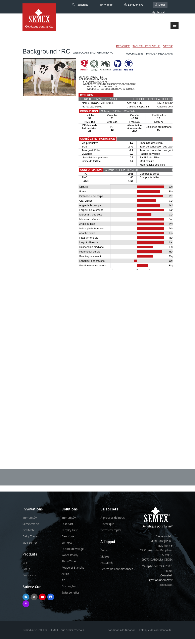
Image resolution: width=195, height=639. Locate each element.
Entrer (160, 4)
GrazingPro (68, 586)
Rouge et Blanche (72, 568)
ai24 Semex (30, 543)
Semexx (66, 543)
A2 (63, 580)
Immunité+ (29, 518)
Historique (107, 524)
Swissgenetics (70, 593)
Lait (24, 563)
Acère (65, 574)
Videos (104, 557)
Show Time (68, 561)
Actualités (106, 563)
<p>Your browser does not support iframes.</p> (97, 243)
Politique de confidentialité (155, 630)
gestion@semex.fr (161, 580)
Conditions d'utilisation (122, 630)
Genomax (67, 536)
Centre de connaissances (116, 569)
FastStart (67, 524)
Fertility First (69, 530)
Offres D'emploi (110, 530)
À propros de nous (112, 518)
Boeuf (26, 569)
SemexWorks (31, 524)
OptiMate (28, 530)
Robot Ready (69, 555)
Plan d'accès (166, 585)
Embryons (29, 575)
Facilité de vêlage (72, 549)
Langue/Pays (133, 4)
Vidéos (106, 4)
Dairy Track (29, 536)
